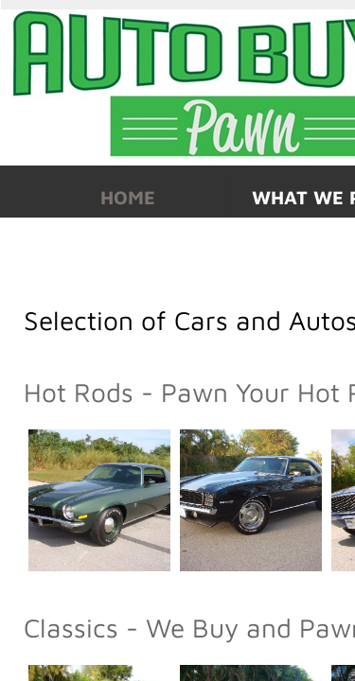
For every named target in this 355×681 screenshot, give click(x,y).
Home (127, 197)
